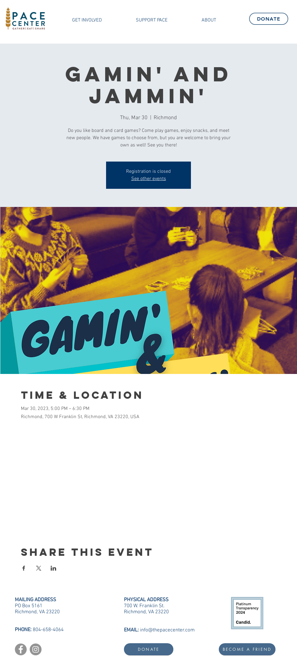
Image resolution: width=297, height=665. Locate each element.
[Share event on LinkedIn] (53, 568)
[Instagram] (36, 649)
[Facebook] (21, 649)
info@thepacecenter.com (167, 630)
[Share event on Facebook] (24, 568)
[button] (87, 20)
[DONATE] (268, 19)
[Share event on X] (39, 568)
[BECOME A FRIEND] (247, 649)
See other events (148, 179)
